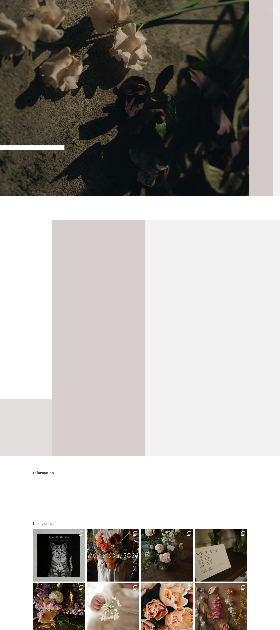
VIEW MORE (140, 437)
